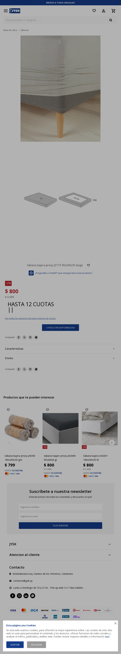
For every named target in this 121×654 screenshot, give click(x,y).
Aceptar (15, 644)
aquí (107, 636)
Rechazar (36, 644)
